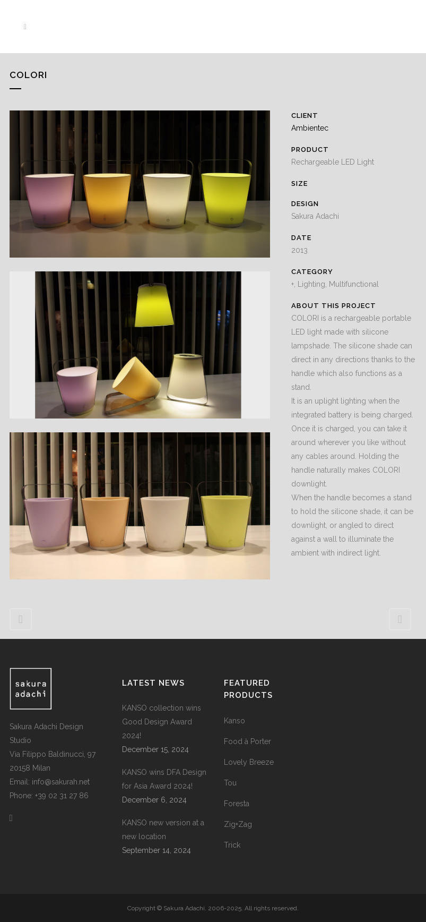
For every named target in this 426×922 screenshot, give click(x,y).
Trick (232, 845)
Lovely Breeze (249, 762)
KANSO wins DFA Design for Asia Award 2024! (164, 779)
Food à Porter (247, 741)
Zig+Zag (238, 824)
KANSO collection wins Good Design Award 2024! (161, 722)
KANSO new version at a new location (163, 829)
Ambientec (309, 128)
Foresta (236, 803)
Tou (230, 783)
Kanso (234, 720)
